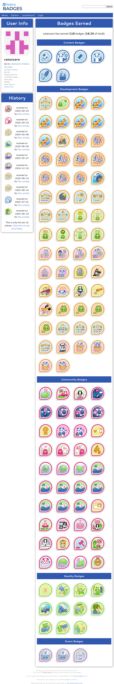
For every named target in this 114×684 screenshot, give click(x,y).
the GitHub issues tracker (75, 683)
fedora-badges (78, 676)
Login (40, 15)
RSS (11, 87)
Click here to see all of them (20, 227)
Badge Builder (47, 672)
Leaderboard (28, 15)
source (68, 679)
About (5, 15)
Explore (15, 15)
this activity (23, 113)
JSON (6, 87)
